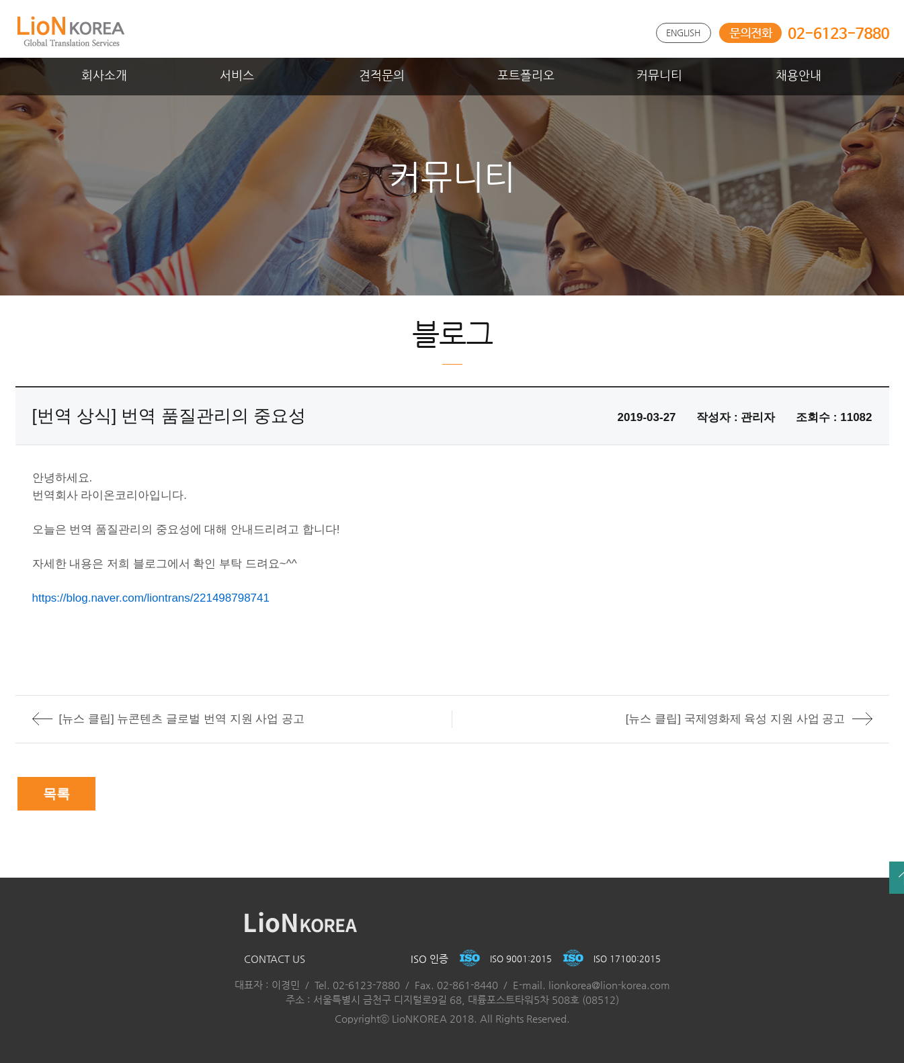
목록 (56, 793)
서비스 (237, 75)
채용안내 (798, 75)
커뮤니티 (659, 75)
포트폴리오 (525, 75)
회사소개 (104, 75)
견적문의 (382, 75)
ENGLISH (683, 33)
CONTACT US (274, 958)
